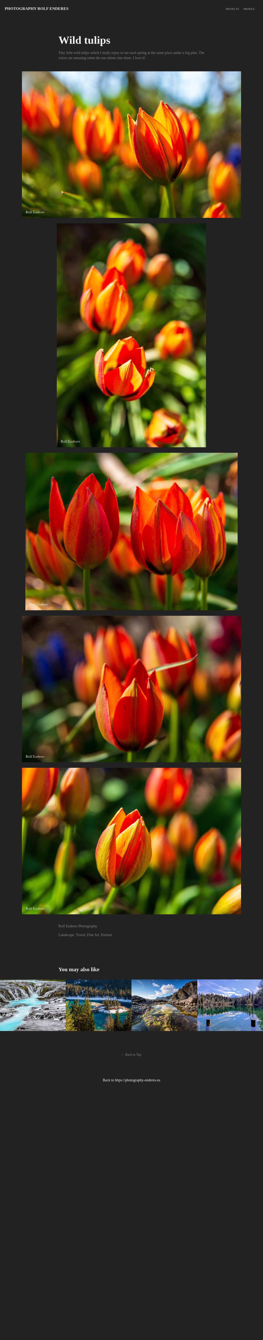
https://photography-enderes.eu (137, 1080)
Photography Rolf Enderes (36, 8)
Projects (232, 9)
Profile (249, 9)
